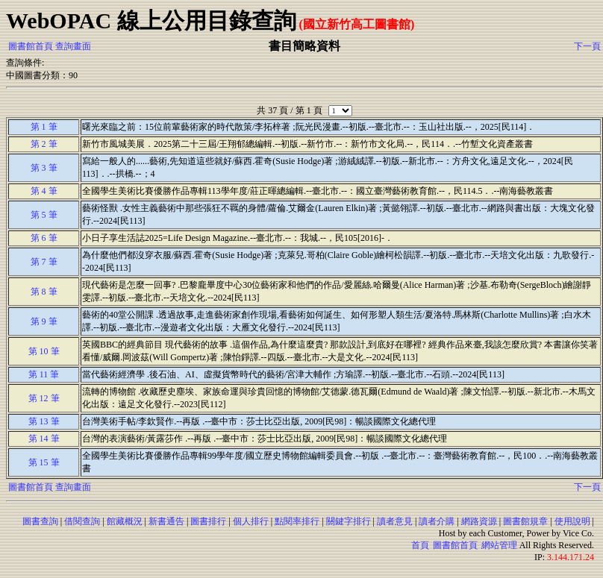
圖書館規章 (525, 521)
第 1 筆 (44, 127)
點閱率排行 (297, 521)
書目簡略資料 (304, 46)
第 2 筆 (44, 144)
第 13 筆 (44, 421)
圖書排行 (208, 521)
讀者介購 (436, 521)
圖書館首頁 (30, 46)
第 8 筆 (44, 291)
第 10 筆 (44, 351)
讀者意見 (395, 521)
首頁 (420, 545)
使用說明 (572, 521)
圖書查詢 (40, 521)
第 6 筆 (44, 238)
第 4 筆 (44, 191)
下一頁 (587, 46)
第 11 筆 (44, 374)
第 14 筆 (44, 438)
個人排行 (251, 521)
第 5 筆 (44, 215)
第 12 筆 (44, 398)
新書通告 (166, 521)
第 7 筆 (44, 262)
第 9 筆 (44, 321)
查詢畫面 (73, 46)
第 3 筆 (44, 168)
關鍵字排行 (348, 521)
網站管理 (499, 545)
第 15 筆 (44, 462)
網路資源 (479, 521)
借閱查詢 (82, 521)
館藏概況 (125, 521)
